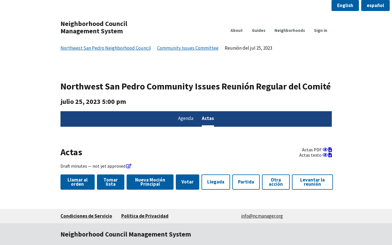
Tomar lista (110, 182)
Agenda (185, 118)
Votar (187, 182)
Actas (208, 118)
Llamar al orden (78, 182)
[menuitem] (186, 119)
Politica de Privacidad (144, 216)
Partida (246, 182)
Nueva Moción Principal (150, 182)
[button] (345, 5)
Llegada (215, 182)
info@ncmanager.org (262, 216)
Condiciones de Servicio (86, 216)
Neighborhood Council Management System (93, 27)
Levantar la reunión (312, 182)
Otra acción (276, 182)
